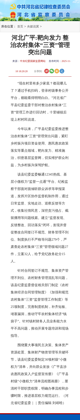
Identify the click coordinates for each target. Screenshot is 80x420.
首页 (20, 26)
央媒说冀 (33, 26)
